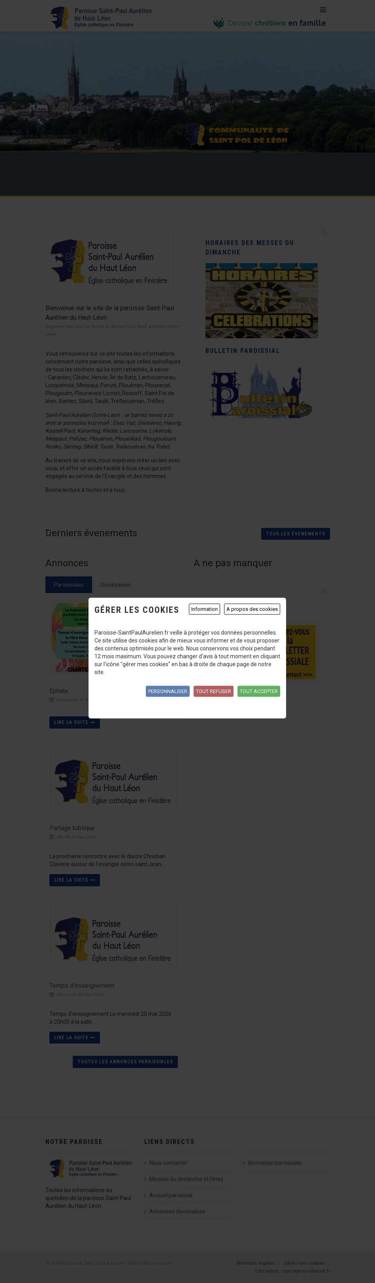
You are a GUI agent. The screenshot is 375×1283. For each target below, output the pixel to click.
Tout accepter (259, 691)
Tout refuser (213, 691)
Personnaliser (167, 691)
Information (204, 609)
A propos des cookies (252, 609)
